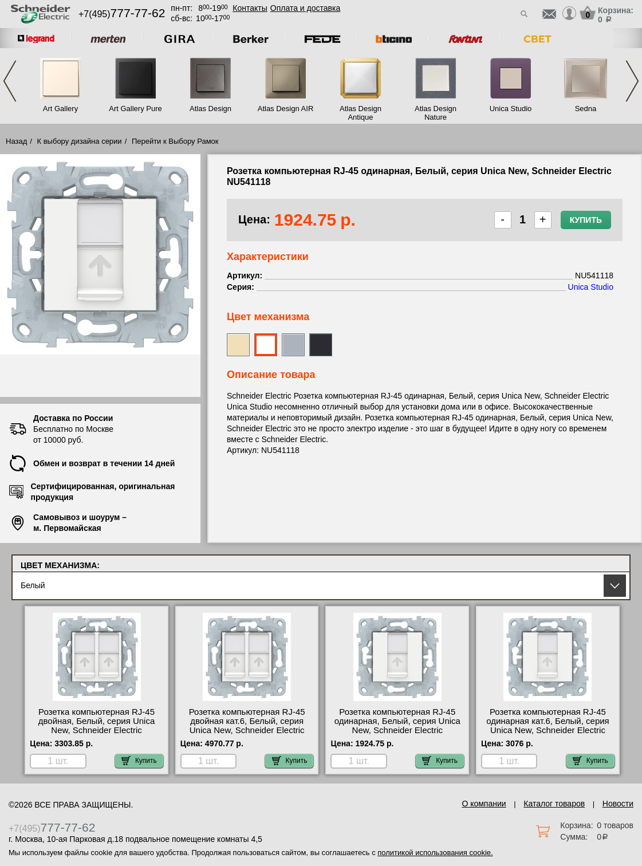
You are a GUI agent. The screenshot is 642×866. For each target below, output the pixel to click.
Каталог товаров (554, 803)
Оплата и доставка (305, 8)
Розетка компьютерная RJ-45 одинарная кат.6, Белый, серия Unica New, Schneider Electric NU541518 (547, 725)
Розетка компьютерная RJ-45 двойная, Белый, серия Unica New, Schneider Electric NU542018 (96, 725)
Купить (586, 220)
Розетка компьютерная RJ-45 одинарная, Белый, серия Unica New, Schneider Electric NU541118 (397, 725)
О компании (484, 803)
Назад (16, 141)
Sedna (586, 108)
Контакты (250, 8)
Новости (617, 803)
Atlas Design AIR (286, 108)
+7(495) (121, 14)
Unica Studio (511, 108)
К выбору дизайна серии (79, 141)
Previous (10, 81)
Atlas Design (210, 108)
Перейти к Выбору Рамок (175, 141)
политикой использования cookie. (435, 852)
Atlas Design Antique (360, 112)
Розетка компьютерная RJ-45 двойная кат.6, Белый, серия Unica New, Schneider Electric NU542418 (247, 725)
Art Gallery (60, 108)
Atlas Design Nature (435, 112)
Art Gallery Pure (135, 108)
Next (632, 81)
